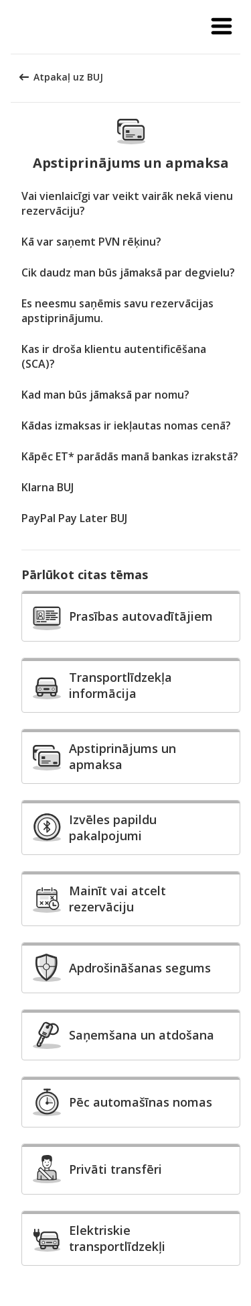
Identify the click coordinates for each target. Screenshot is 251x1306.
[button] (221, 26)
